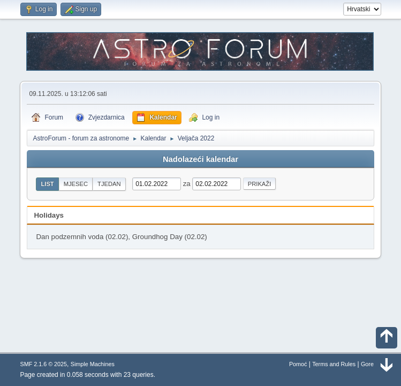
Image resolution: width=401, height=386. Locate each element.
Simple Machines (93, 364)
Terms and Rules (333, 364)
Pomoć (298, 364)
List (47, 184)
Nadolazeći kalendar (200, 159)
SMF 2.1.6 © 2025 (43, 364)
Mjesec (76, 184)
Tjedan (109, 184)
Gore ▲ (371, 364)
